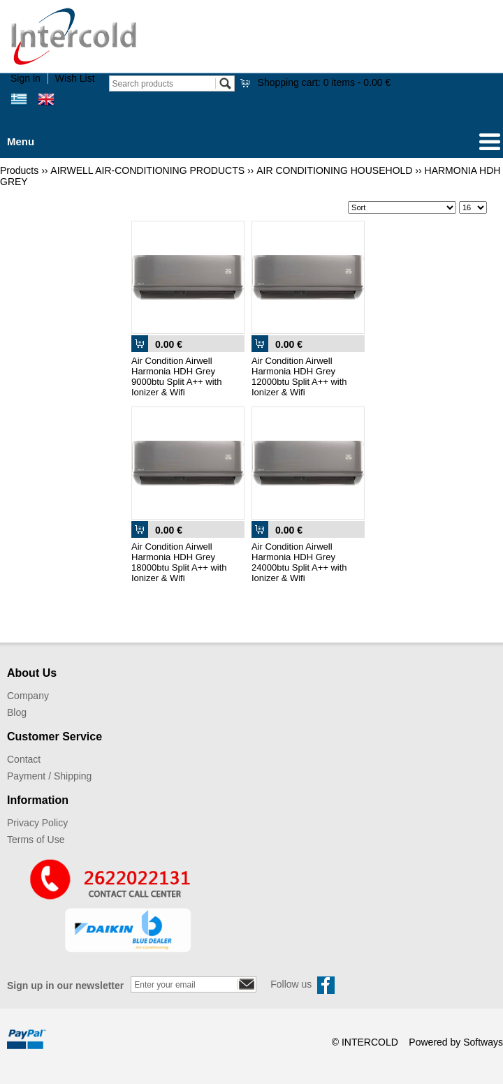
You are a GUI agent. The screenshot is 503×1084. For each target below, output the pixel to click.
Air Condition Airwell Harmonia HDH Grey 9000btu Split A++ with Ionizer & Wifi (176, 376)
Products (19, 170)
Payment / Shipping (49, 776)
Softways (483, 1042)
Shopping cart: (324, 82)
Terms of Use (35, 839)
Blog (17, 712)
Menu (20, 141)
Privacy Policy (37, 822)
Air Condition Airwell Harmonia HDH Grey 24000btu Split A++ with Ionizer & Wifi (299, 562)
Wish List (75, 78)
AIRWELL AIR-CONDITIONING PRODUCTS (147, 170)
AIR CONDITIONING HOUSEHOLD (334, 170)
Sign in (25, 78)
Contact (24, 759)
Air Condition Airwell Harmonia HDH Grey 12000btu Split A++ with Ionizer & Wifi (299, 376)
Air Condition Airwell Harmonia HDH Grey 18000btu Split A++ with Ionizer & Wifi (179, 562)
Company (28, 695)
